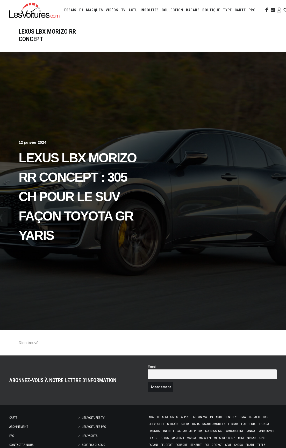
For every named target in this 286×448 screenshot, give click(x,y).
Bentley (231, 417)
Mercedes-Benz (224, 438)
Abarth (154, 417)
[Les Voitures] (34, 10)
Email (152, 367)
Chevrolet (156, 424)
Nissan (251, 438)
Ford (252, 424)
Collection (172, 10)
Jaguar (182, 431)
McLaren (205, 438)
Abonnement (18, 427)
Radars (192, 10)
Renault (196, 445)
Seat (228, 445)
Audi (219, 417)
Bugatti (254, 417)
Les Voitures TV (93, 418)
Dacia (195, 424)
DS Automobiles (213, 424)
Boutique (211, 10)
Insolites (150, 10)
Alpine (185, 417)
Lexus (153, 438)
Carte (13, 418)
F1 (81, 10)
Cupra (185, 424)
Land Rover (266, 431)
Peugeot (167, 445)
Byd (265, 417)
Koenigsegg (213, 431)
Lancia (250, 431)
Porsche (182, 445)
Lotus (164, 438)
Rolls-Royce (213, 445)
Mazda (191, 438)
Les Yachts (89, 436)
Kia (200, 431)
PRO (251, 10)
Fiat (244, 424)
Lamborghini (234, 431)
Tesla (261, 445)
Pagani (153, 445)
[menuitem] (70, 10)
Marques (94, 10)
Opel (262, 438)
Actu (133, 10)
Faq (11, 436)
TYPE (227, 10)
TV (123, 10)
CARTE (240, 10)
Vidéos (112, 10)
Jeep (192, 431)
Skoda (238, 445)
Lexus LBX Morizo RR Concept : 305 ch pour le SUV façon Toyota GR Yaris (77, 197)
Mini (241, 438)
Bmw (243, 417)
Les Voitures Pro (94, 427)
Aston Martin (203, 417)
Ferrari (233, 424)
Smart (250, 445)
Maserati (177, 438)
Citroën (172, 424)
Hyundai (154, 431)
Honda (264, 424)
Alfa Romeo (170, 417)
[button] (266, 10)
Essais (70, 10)
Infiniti (168, 431)
